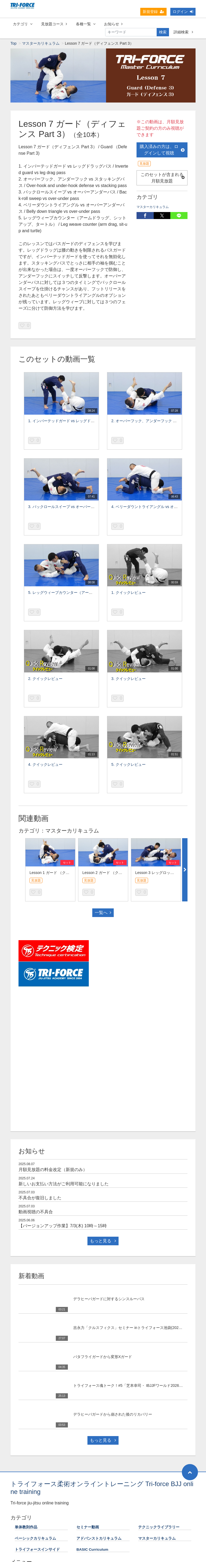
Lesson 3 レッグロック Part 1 (160, 873)
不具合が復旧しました (40, 1198)
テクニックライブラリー (158, 1527)
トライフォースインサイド (37, 1550)
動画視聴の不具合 (36, 1212)
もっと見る (103, 1241)
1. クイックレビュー (128, 593)
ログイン (183, 11)
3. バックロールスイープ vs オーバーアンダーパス (70, 507)
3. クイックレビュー (128, 679)
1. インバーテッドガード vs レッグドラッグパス (68, 421)
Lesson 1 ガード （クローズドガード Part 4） (68, 873)
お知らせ (113, 24)
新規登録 (153, 11)
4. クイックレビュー (45, 765)
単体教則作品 (26, 1527)
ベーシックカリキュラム (35, 1539)
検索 (163, 32)
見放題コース (54, 24)
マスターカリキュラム (41, 43)
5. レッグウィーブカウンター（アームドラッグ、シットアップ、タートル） (92, 593)
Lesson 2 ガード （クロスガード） (111, 873)
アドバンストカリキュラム (99, 1539)
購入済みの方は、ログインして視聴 (162, 150)
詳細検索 (183, 32)
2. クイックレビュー (45, 679)
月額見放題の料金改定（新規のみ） (53, 1170)
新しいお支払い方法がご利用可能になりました (64, 1184)
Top (13, 43)
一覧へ (103, 913)
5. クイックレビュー (128, 765)
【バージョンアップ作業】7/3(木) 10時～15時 (63, 1226)
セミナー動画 (87, 1527)
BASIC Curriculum (92, 1550)
